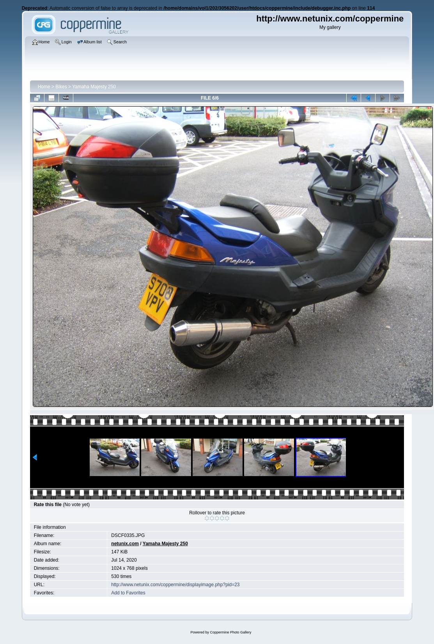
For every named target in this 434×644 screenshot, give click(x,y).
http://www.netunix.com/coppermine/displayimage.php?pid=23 (175, 584)
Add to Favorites (128, 593)
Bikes (61, 86)
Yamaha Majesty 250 (94, 86)
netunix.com (125, 543)
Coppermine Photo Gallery (230, 632)
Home (44, 86)
